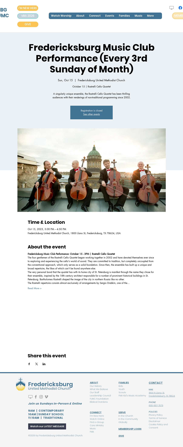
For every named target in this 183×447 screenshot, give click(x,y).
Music (93, 428)
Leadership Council (100, 395)
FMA (92, 431)
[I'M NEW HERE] (27, 8)
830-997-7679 (156, 405)
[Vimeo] (46, 397)
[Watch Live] (171, 7)
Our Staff (94, 392)
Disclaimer (154, 421)
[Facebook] (180, 7)
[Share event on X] (36, 364)
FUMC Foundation (99, 398)
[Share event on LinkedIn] (44, 364)
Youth (122, 389)
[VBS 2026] (27, 16)
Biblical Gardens (99, 401)
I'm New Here (97, 415)
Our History (95, 386)
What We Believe (99, 389)
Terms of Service (158, 418)
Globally (122, 422)
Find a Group (97, 422)
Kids (121, 386)
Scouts (122, 392)
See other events (91, 114)
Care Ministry (97, 425)
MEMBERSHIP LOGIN (129, 429)
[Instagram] (41, 397)
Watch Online (97, 419)
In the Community (128, 419)
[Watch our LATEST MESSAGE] (47, 426)
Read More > (35, 288)
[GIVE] (27, 24)
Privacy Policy (156, 414)
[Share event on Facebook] (29, 364)
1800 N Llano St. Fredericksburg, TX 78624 (162, 394)
